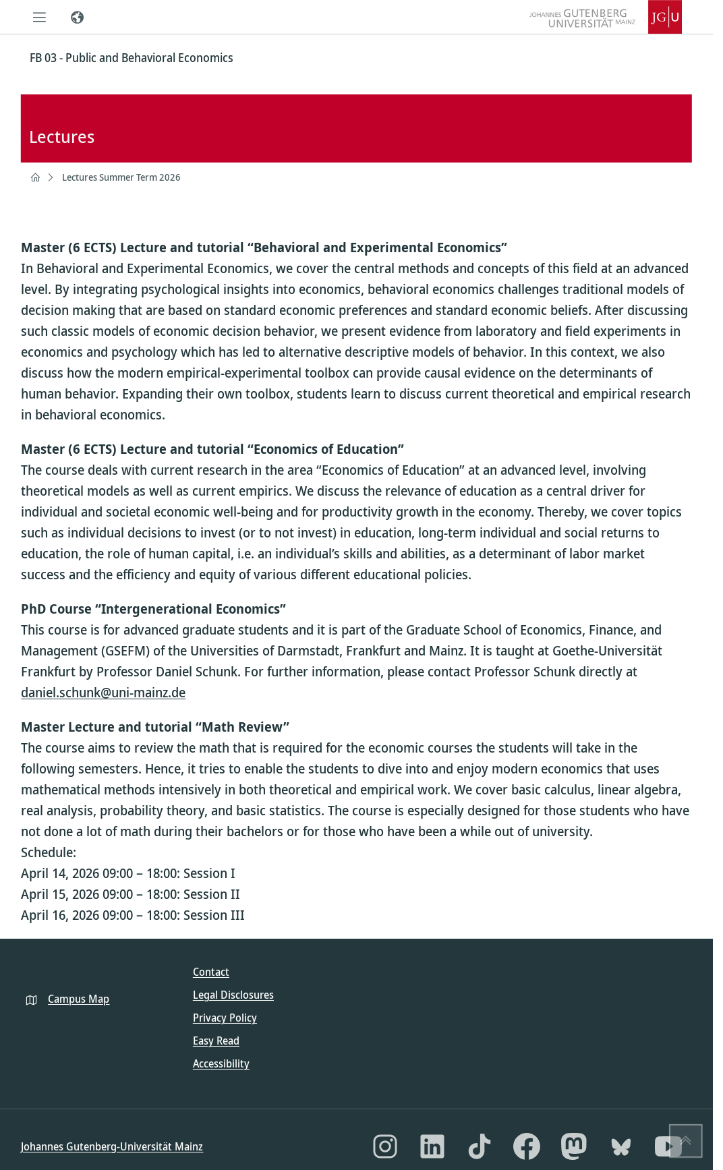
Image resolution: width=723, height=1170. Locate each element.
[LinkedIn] (432, 1146)
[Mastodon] (573, 1146)
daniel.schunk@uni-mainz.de (103, 692)
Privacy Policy (225, 1017)
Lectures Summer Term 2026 (121, 177)
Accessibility (221, 1063)
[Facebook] (526, 1146)
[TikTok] (479, 1146)
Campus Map (78, 998)
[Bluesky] (621, 1146)
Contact (211, 971)
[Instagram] (385, 1146)
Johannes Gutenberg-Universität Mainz (112, 1146)
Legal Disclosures (233, 994)
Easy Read (216, 1040)
